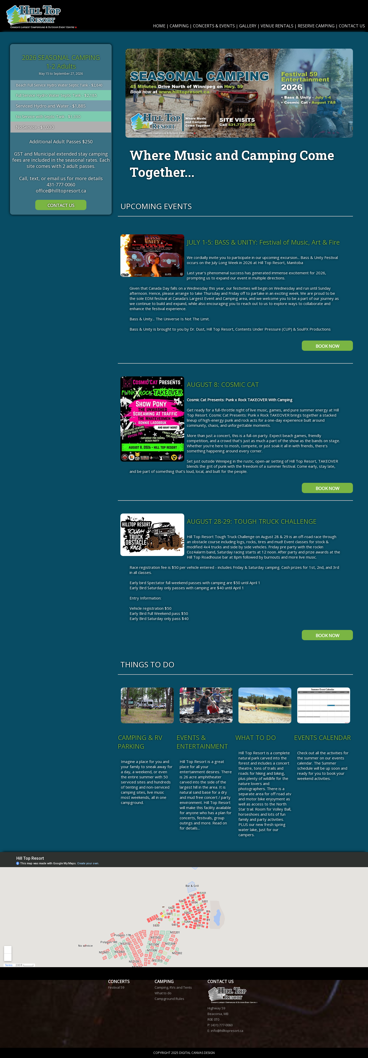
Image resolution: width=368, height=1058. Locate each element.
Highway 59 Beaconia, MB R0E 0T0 (218, 1014)
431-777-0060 (61, 184)
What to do (163, 993)
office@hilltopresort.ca (61, 191)
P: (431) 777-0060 (220, 1025)
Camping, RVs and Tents (173, 987)
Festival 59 (116, 987)
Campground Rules (169, 998)
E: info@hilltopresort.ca (225, 1030)
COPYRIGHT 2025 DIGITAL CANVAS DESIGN (184, 1053)
